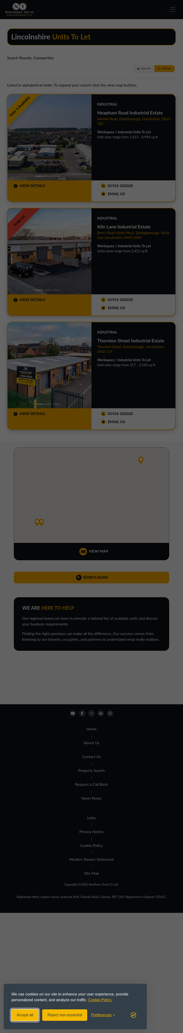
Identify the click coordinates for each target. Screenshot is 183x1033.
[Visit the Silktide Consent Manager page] (133, 1015)
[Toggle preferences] (103, 1015)
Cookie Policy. (100, 1000)
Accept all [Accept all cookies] (25, 1015)
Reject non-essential (64, 1015)
